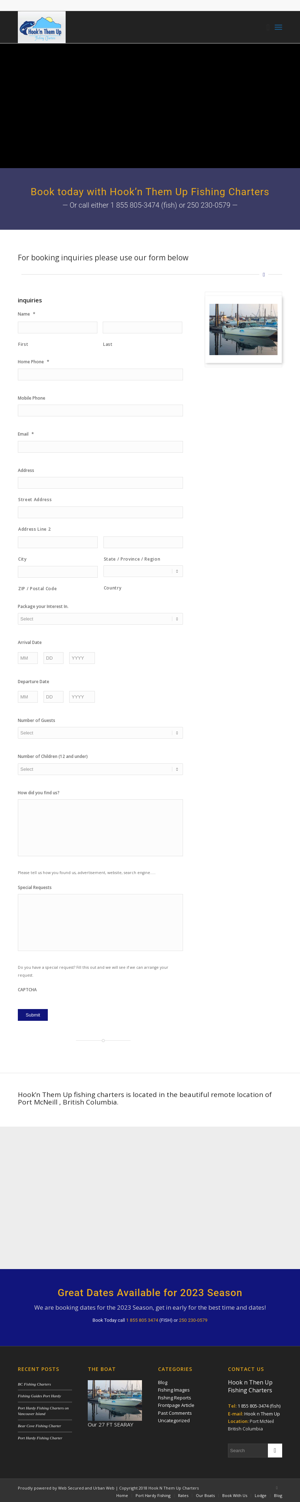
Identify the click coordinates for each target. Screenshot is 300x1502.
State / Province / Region (132, 559)
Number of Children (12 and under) (53, 756)
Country (113, 588)
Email (26, 434)
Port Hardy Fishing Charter (40, 1435)
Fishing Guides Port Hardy (39, 1394)
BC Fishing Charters (34, 1381)
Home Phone (33, 362)
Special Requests (35, 887)
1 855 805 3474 (142, 1317)
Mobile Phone (31, 398)
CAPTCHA (27, 990)
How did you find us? (39, 793)
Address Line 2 (34, 529)
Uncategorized (174, 1418)
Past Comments (175, 1410)
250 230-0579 (193, 1317)
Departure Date (33, 682)
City (22, 559)
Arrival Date (30, 642)
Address (26, 470)
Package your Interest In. (43, 606)
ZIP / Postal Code (37, 589)
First (23, 344)
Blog (162, 1380)
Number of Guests (36, 720)
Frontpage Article (176, 1402)
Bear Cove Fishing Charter (39, 1423)
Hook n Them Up (262, 1411)
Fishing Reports (174, 1395)
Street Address (35, 500)
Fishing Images (174, 1387)
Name (26, 314)
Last (108, 344)
